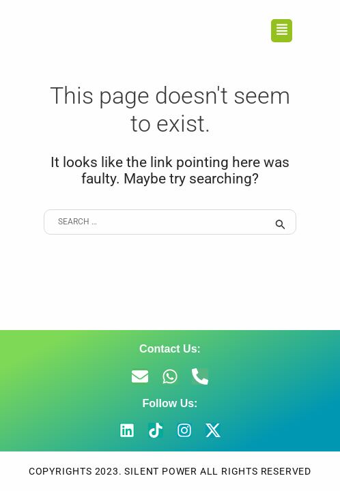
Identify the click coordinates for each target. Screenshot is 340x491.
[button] (281, 30)
